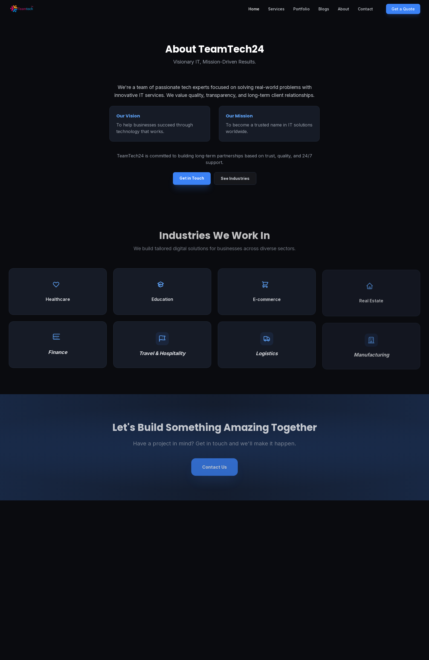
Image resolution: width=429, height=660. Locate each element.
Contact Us (214, 468)
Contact (365, 9)
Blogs (323, 9)
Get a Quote (403, 9)
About (343, 9)
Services (276, 9)
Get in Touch (191, 178)
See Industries (235, 178)
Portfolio (301, 9)
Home (253, 9)
